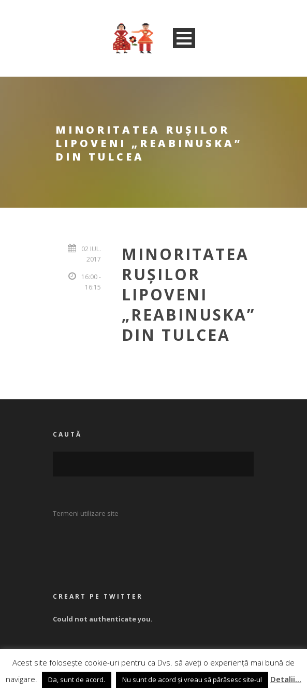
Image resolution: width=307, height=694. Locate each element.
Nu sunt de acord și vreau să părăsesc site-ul (192, 679)
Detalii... (285, 679)
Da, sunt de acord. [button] (76, 679)
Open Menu (184, 38)
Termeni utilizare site (86, 513)
